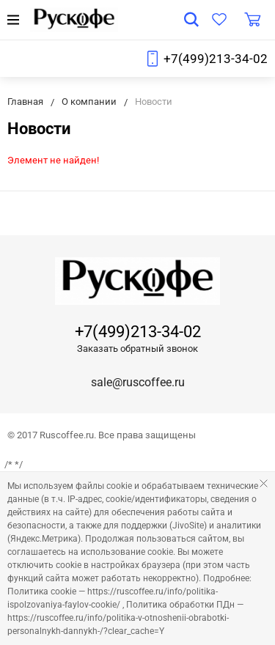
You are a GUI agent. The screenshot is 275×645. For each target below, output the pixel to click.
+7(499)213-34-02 (216, 58)
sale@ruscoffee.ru (138, 382)
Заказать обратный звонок (137, 348)
